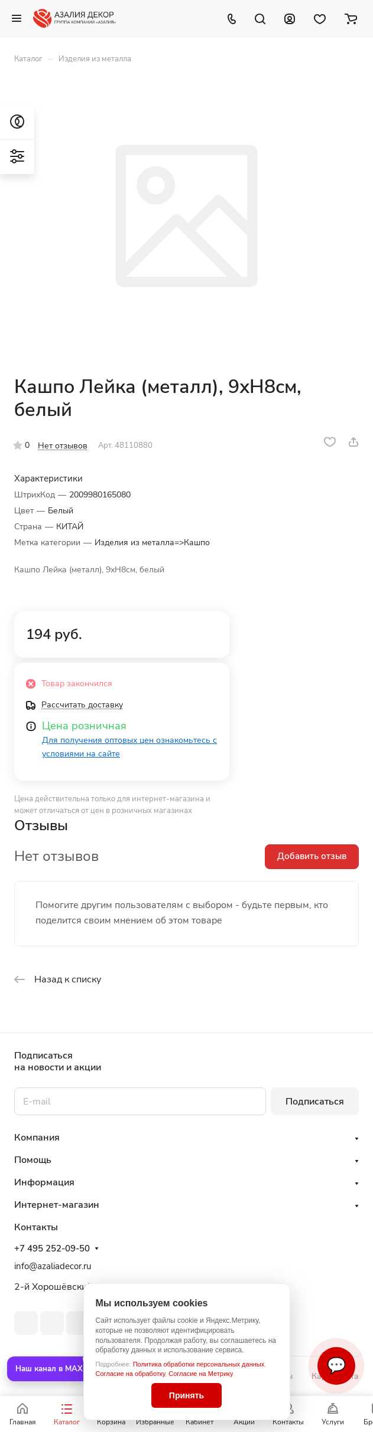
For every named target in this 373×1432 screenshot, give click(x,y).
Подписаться (315, 1101)
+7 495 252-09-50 (52, 1248)
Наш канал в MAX (49, 1369)
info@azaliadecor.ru (52, 1266)
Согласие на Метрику (200, 1373)
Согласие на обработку (131, 1373)
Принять (186, 1395)
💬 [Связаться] (336, 1365)
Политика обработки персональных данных (199, 1364)
